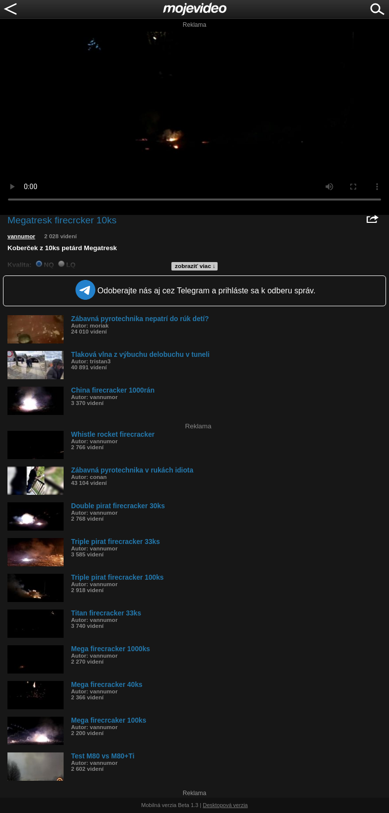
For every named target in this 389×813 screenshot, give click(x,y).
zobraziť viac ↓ (195, 266)
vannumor (21, 236)
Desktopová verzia (225, 805)
